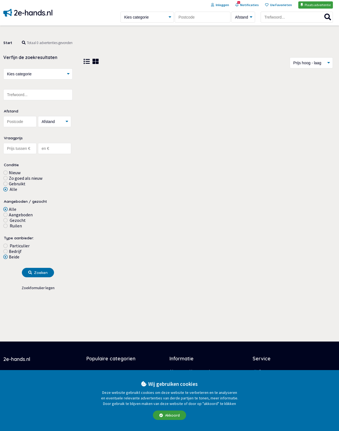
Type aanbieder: (19, 237)
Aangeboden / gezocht (25, 201)
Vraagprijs (13, 137)
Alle (13, 189)
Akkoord (169, 415)
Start (7, 42)
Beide (14, 257)
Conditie (11, 164)
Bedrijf (15, 251)
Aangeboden (21, 214)
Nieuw (14, 172)
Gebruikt (17, 183)
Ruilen (15, 226)
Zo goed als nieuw (25, 178)
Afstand (11, 111)
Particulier (19, 245)
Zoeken (38, 272)
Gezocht (17, 220)
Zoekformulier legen (38, 288)
